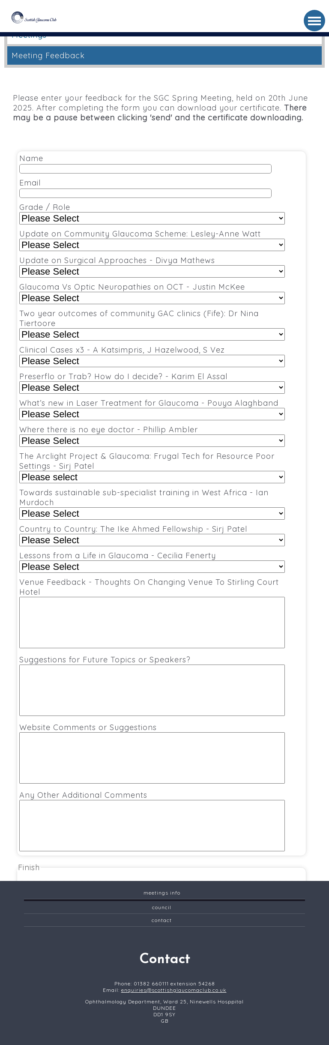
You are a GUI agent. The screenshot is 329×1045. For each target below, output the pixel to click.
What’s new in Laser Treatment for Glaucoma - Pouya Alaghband (152, 409)
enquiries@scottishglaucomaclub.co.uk (174, 990)
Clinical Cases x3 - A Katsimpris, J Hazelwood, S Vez (152, 356)
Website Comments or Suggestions (152, 753)
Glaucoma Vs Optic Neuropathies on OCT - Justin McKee (152, 293)
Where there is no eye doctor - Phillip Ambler (152, 436)
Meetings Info (162, 892)
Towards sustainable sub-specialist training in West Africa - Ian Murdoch (152, 504)
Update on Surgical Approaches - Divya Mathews (152, 266)
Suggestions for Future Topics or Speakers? (152, 685)
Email (145, 188)
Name (145, 163)
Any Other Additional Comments (152, 820)
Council (161, 907)
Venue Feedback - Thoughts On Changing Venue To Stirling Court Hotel (152, 612)
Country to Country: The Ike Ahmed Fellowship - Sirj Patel (152, 535)
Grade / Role (152, 213)
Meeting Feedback (48, 55)
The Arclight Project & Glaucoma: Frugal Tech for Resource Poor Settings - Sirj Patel (152, 467)
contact (162, 920)
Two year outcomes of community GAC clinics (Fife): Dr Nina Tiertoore (152, 324)
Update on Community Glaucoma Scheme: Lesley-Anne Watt (152, 240)
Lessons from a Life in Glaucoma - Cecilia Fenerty (152, 562)
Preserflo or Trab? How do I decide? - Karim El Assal (152, 382)
